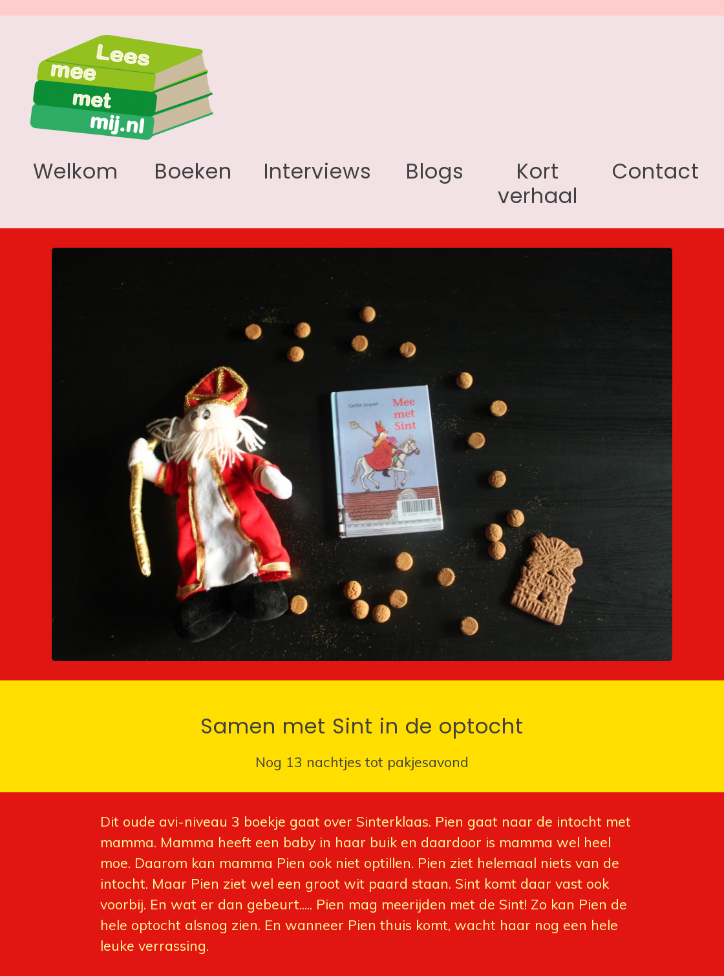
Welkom (75, 171)
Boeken (193, 171)
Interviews (318, 171)
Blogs (435, 171)
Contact (655, 171)
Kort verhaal (538, 183)
